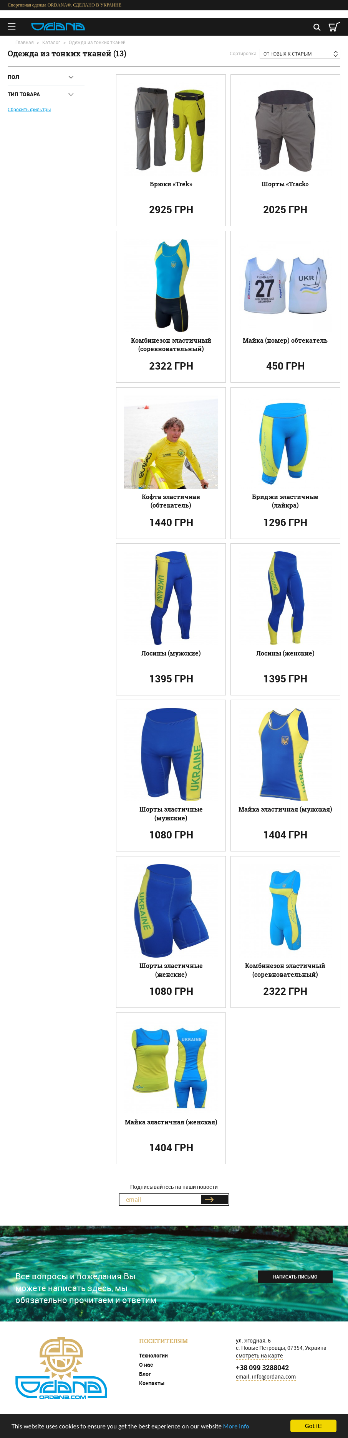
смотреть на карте (259, 1355)
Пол (13, 77)
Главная (24, 42)
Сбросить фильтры (29, 109)
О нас (146, 1364)
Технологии (153, 1355)
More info (236, 1426)
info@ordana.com (274, 1376)
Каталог (51, 42)
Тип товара (24, 94)
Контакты (152, 1383)
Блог (145, 1373)
